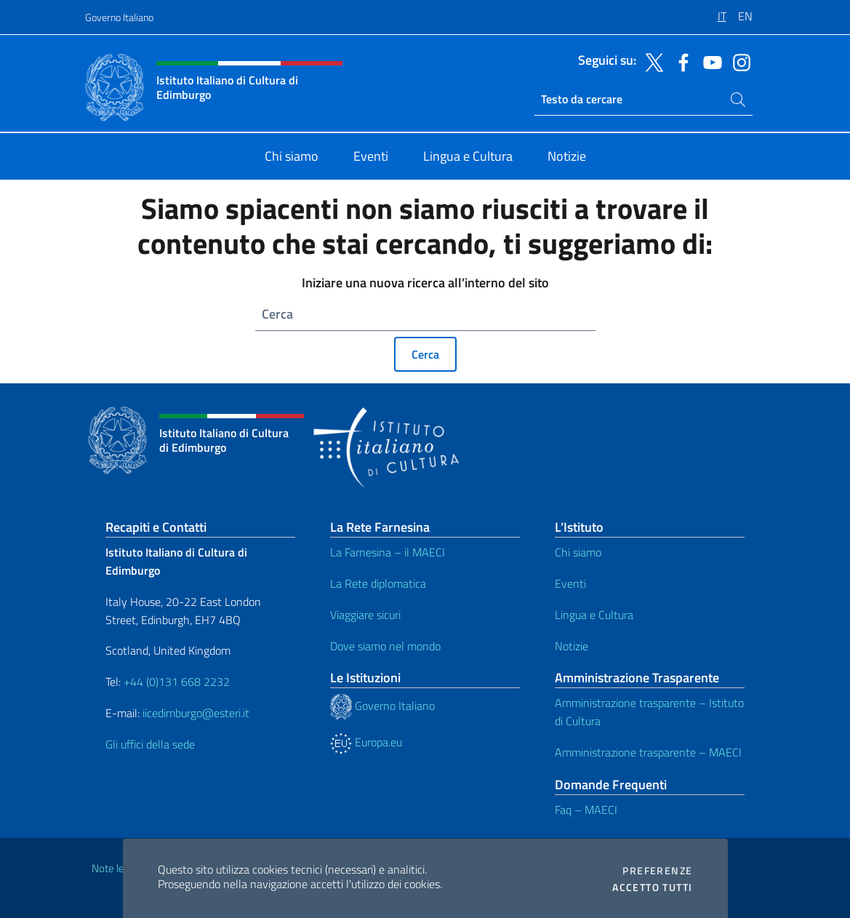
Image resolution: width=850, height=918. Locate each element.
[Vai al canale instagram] (738, 61)
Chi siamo (578, 552)
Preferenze (657, 871)
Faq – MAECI (586, 809)
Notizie (571, 646)
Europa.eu (366, 742)
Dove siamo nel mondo (385, 646)
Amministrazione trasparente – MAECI (648, 752)
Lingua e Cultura (594, 614)
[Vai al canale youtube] (708, 61)
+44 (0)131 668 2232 (177, 681)
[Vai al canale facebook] (679, 61)
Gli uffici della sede (150, 744)
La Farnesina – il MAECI (387, 552)
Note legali (116, 868)
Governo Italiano (119, 17)
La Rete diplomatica (378, 583)
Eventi (570, 583)
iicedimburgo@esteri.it (196, 713)
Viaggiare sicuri (365, 614)
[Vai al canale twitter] (650, 61)
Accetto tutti (652, 887)
